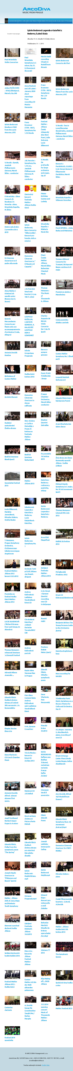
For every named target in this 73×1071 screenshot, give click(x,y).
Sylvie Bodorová (13, 21)
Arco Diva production (33, 21)
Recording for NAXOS (46, 21)
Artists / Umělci (22, 21)
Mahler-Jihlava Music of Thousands (62, 21)
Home (6, 21)
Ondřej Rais (46, 1065)
